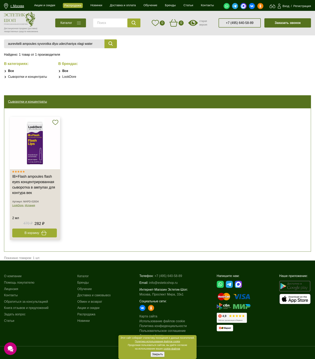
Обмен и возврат (90, 301)
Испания (30, 205)
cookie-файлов (172, 348)
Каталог (83, 276)
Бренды (83, 282)
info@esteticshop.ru (164, 282)
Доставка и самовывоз (94, 295)
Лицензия (11, 289)
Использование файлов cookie (162, 321)
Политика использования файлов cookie (157, 341)
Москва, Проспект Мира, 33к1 (162, 294)
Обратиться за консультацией (26, 301)
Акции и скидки (89, 308)
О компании (13, 276)
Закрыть (157, 354)
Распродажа (87, 314)
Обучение (85, 289)
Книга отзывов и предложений (26, 308)
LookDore (69, 76)
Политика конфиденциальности (163, 326)
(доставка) (32, 28)
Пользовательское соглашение (163, 330)
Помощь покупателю (19, 282)
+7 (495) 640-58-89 (239, 23)
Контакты (11, 295)
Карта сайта (149, 316)
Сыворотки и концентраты (27, 76)
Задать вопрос (15, 314)
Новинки (84, 320)
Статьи (9, 320)
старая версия (203, 23)
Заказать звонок (288, 23)
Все (11, 71)
